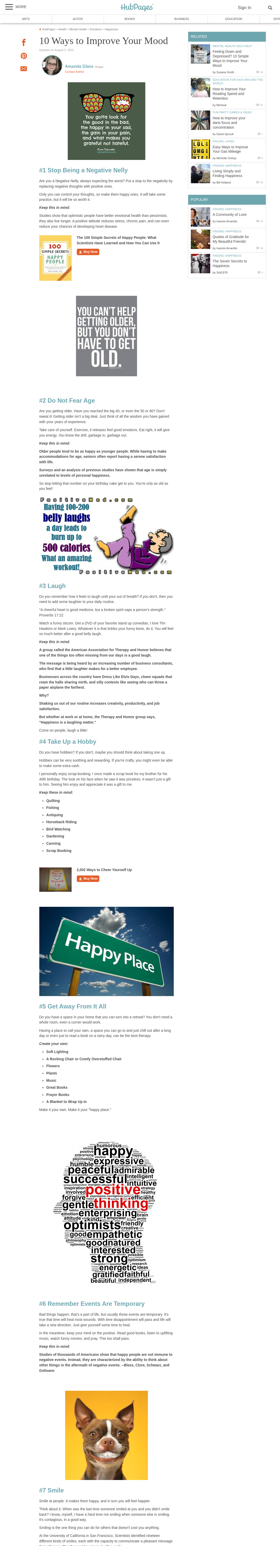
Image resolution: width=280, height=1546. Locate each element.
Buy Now (88, 252)
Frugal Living (223, 141)
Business (182, 18)
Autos (78, 18)
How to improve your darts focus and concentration (229, 122)
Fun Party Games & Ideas (232, 112)
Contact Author (74, 71)
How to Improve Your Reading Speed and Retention (229, 93)
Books (130, 18)
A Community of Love (230, 215)
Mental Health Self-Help (232, 46)
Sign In (244, 7)
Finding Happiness (227, 165)
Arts (26, 18)
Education (233, 18)
